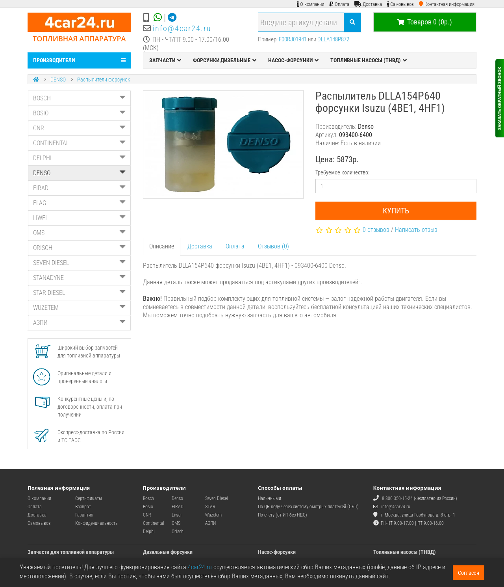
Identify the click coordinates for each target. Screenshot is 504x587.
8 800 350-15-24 (397, 498)
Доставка (199, 246)
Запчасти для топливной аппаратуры (71, 552)
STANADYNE (79, 277)
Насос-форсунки (277, 552)
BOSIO (79, 113)
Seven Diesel (216, 498)
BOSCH (79, 98)
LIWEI (79, 218)
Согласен (468, 573)
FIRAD (79, 188)
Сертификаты (88, 498)
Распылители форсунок (103, 79)
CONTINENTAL (79, 143)
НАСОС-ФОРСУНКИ (293, 60)
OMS (79, 233)
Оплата (235, 246)
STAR (210, 506)
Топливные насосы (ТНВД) (404, 552)
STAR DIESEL (79, 292)
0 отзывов (376, 229)
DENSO (58, 79)
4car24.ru (200, 567)
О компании (39, 498)
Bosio (148, 506)
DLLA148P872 (333, 39)
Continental (153, 523)
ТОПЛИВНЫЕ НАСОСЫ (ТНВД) (368, 60)
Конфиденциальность (96, 523)
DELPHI (79, 158)
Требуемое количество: (342, 172)
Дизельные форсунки (168, 552)
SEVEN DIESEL (79, 263)
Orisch (177, 531)
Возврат (83, 506)
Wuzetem (213, 515)
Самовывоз (39, 523)
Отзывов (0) (273, 246)
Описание (161, 246)
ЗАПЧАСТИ (165, 60)
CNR (79, 128)
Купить (396, 210)
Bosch (148, 498)
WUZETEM (79, 307)
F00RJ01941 (293, 39)
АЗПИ (79, 322)
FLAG (79, 203)
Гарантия (84, 515)
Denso (177, 498)
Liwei (177, 515)
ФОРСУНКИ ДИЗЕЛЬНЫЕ (224, 60)
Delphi (149, 531)
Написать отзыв (416, 229)
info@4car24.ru (182, 28)
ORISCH (79, 248)
